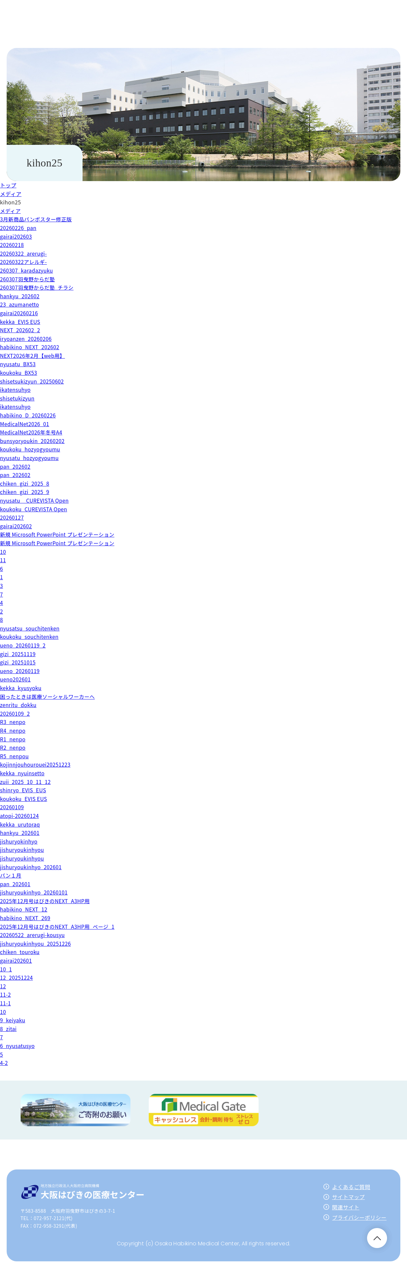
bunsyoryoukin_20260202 (33, 441)
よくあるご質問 (351, 1187)
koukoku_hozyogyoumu (31, 449)
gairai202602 (16, 526)
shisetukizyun (18, 398)
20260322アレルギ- (24, 262)
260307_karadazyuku (27, 270)
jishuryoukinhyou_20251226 (36, 943)
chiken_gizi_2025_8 (25, 483)
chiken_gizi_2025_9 (25, 492)
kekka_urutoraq (20, 824)
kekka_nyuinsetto (23, 773)
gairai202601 (16, 960)
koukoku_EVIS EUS (24, 799)
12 (3, 986)
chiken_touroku (20, 952)
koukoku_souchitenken (30, 636)
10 (3, 552)
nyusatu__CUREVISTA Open (35, 500)
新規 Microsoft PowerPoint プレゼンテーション (59, 534)
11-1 (5, 1003)
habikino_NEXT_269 (26, 918)
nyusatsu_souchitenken (31, 628)
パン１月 (11, 875)
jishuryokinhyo (19, 841)
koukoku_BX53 (19, 373)
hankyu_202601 (20, 833)
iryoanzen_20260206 (27, 339)
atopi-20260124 (20, 816)
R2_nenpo (13, 747)
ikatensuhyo (16, 389)
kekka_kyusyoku (21, 688)
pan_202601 (16, 884)
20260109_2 (15, 713)
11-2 (5, 994)
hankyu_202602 (20, 296)
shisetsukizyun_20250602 (33, 381)
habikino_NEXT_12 (24, 909)
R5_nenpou (15, 756)
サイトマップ (348, 1197)
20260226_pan (19, 228)
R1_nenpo (13, 739)
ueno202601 (16, 679)
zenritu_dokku (19, 705)
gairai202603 (16, 236)
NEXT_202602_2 (21, 330)
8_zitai (8, 1029)
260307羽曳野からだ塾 (28, 279)
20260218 (12, 245)
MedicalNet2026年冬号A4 (32, 432)
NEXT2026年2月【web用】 (33, 356)
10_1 (6, 969)
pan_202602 (16, 466)
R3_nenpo (13, 722)
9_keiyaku (13, 1020)
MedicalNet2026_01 (25, 424)
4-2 (4, 1063)
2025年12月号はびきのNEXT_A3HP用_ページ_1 (59, 926)
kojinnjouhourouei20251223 (36, 764)
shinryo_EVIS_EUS (24, 790)
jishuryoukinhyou (23, 850)
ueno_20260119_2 (23, 645)
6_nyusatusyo (18, 1046)
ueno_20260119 (20, 671)
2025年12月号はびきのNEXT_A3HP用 (46, 901)
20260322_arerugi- (24, 253)
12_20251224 (17, 977)
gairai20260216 (19, 313)
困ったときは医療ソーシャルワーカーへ (49, 696)
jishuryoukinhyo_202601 (32, 867)
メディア (10, 194)
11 (3, 560)
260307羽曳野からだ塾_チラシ (38, 287)
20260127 (12, 517)
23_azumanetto (20, 304)
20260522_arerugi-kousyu (33, 935)
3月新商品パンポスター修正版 (37, 219)
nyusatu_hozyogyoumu (30, 458)
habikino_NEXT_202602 (30, 347)
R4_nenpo (13, 730)
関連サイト (345, 1207)
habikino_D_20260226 (29, 415)
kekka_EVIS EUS (21, 322)
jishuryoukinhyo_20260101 (35, 892)
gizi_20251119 (18, 654)
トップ (8, 185)
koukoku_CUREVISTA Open (35, 509)
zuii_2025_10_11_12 (26, 782)
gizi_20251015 (18, 662)
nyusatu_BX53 (18, 364)
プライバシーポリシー (359, 1217)
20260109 (12, 807)
